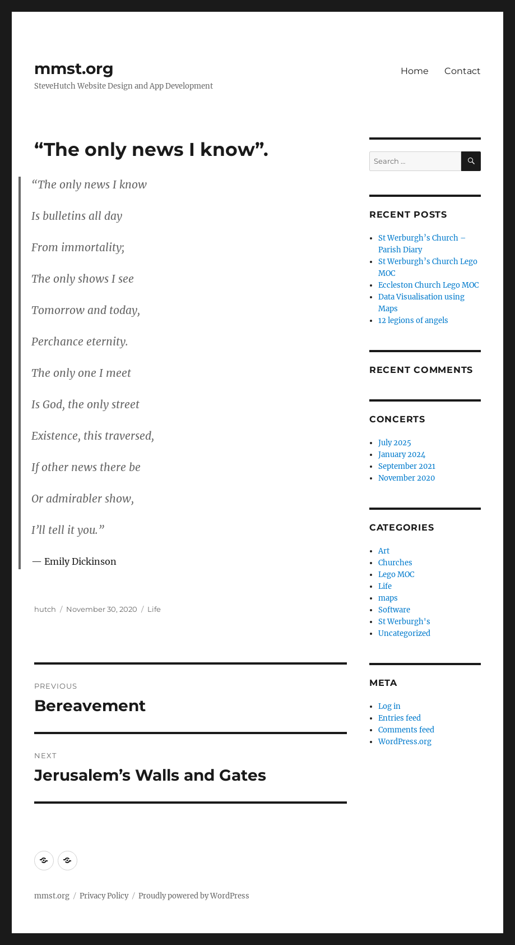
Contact (462, 71)
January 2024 (401, 454)
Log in (389, 706)
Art (383, 551)
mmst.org (74, 68)
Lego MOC (396, 574)
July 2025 (394, 443)
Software (394, 610)
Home (415, 71)
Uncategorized (404, 633)
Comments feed (406, 730)
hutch (45, 609)
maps (388, 598)
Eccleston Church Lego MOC (428, 285)
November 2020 (406, 478)
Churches (395, 563)
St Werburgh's (404, 621)
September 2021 (406, 466)
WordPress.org (405, 741)
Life (154, 609)
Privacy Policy (104, 896)
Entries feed (399, 718)
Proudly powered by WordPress (193, 896)
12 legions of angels (413, 320)
